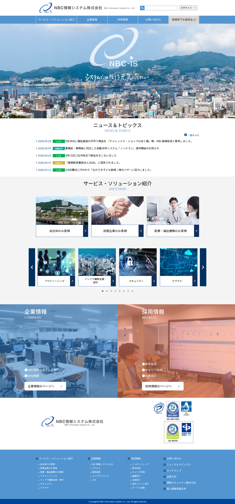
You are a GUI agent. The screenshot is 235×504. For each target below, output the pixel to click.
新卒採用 (136, 468)
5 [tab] (119, 291)
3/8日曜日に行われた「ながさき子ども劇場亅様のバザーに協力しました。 (109, 170)
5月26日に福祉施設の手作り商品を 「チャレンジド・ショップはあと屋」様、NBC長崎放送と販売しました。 (129, 141)
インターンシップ (140, 464)
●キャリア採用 (152, 370)
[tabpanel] (56, 267)
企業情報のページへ (41, 386)
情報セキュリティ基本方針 (181, 482)
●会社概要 (31, 375)
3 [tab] (111, 291)
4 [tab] (115, 291)
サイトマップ (174, 470)
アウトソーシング (48, 475)
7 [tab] (128, 291)
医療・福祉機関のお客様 (51, 471)
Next (203, 267)
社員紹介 (136, 479)
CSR (94, 479)
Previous (32, 267)
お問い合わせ (153, 19)
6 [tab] (123, 291)
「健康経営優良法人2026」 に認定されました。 (93, 162)
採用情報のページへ (158, 386)
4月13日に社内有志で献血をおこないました (91, 155)
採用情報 (123, 19)
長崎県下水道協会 (182, 19)
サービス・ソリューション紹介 (56, 19)
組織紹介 (136, 475)
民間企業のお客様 (48, 468)
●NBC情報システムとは (40, 370)
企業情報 (92, 19)
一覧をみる (193, 135)
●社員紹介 (149, 375)
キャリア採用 (138, 471)
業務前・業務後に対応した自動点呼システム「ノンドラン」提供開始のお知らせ (112, 148)
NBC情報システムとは (102, 464)
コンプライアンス (100, 475)
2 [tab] (107, 291)
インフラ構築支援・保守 (51, 479)
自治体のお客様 (47, 464)
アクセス (96, 468)
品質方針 (171, 476)
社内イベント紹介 (140, 483)
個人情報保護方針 (176, 488)
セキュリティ (46, 483)
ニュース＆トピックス (179, 464)
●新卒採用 (149, 364)
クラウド (44, 487)
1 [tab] (102, 291)
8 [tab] (132, 291)
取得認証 (96, 471)
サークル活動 (138, 487)
